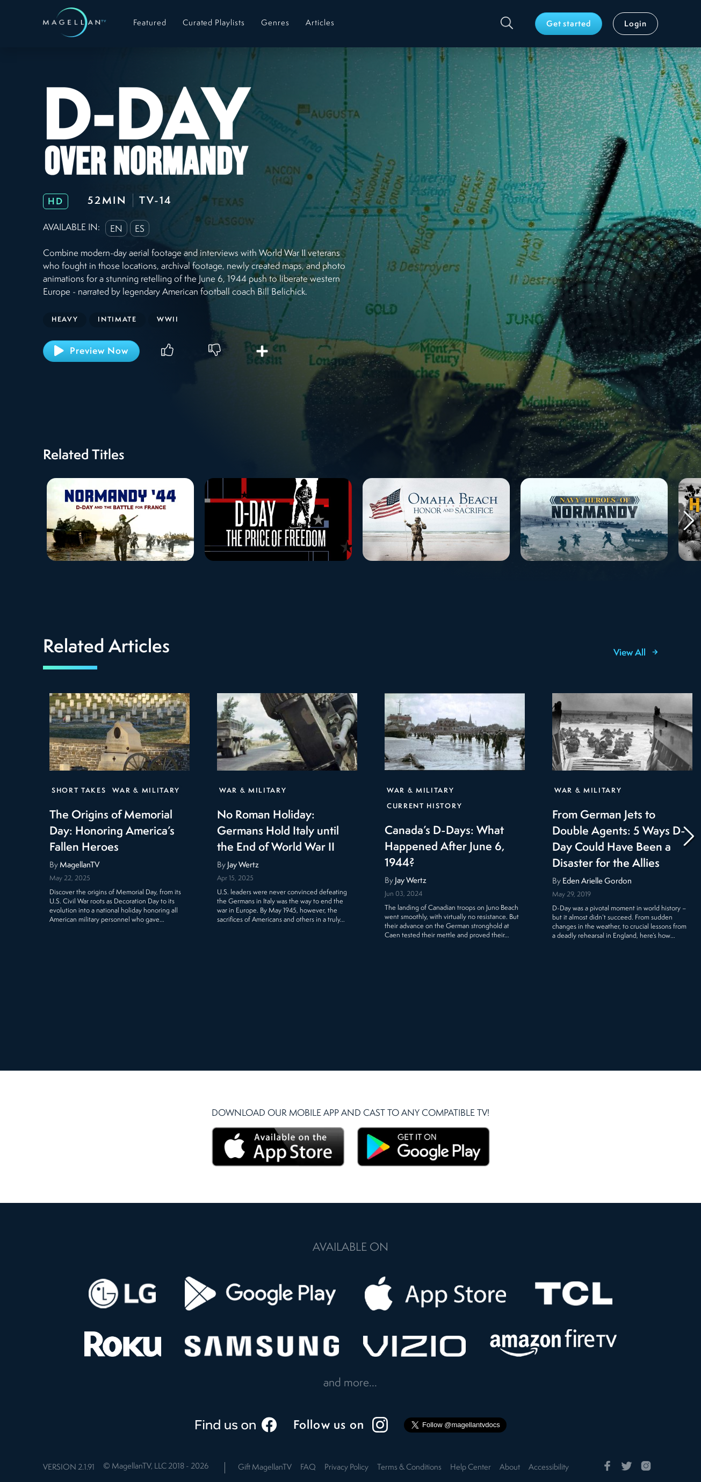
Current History (424, 806)
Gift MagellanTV (265, 1468)
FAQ (308, 1468)
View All (635, 653)
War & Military (146, 790)
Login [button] (635, 24)
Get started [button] (568, 24)
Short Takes (79, 790)
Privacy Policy (346, 1468)
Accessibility (549, 1468)
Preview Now (91, 350)
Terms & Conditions (409, 1468)
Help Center (470, 1468)
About (510, 1468)
